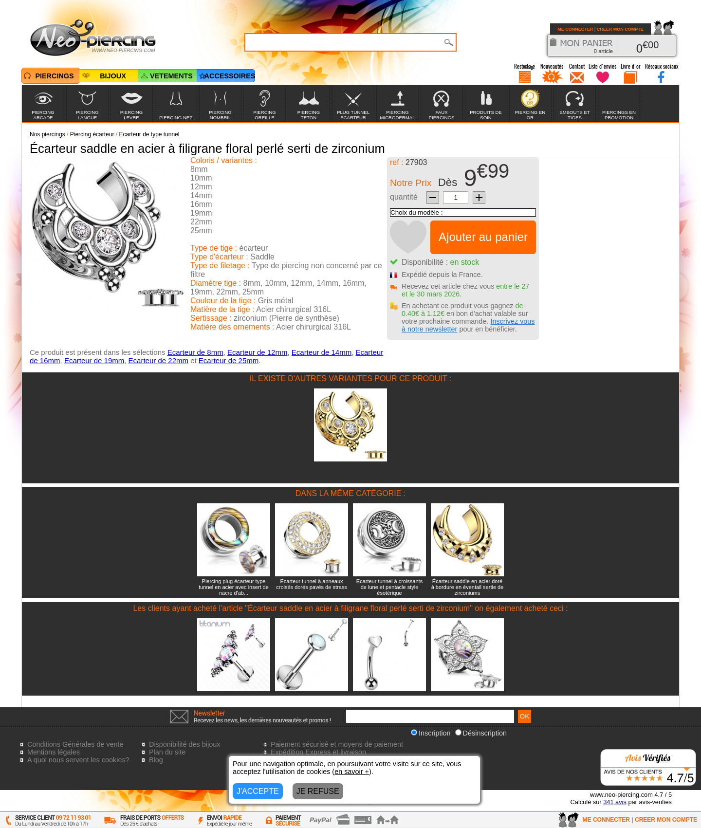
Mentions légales (53, 752)
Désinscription (481, 733)
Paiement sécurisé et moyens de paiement (337, 744)
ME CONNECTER (575, 29)
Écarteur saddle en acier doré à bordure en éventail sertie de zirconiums (467, 587)
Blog (156, 760)
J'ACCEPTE (258, 791)
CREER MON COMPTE (620, 29)
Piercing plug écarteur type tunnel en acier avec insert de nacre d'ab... (234, 587)
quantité (404, 197)
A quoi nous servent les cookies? (78, 760)
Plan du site (167, 752)
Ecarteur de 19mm (94, 360)
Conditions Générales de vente (75, 744)
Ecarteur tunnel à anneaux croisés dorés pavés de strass (311, 584)
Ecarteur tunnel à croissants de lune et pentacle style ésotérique (389, 587)
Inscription (431, 733)
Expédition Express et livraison (318, 752)
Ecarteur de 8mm (195, 352)
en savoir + (351, 771)
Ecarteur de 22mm (158, 360)
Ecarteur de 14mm (321, 352)
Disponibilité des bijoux (184, 744)
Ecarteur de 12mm (257, 352)
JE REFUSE (317, 791)
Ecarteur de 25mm (228, 360)
